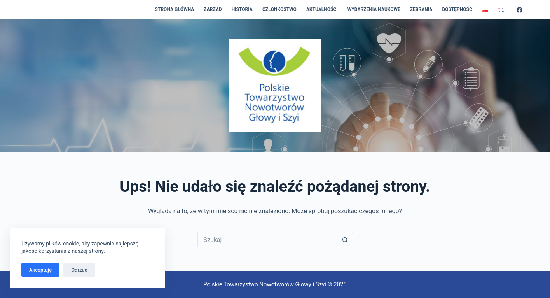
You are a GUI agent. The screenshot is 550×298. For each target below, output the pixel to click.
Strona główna (174, 9)
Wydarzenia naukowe (373, 9)
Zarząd (213, 9)
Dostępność (457, 9)
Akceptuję (40, 270)
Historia (242, 9)
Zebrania (421, 9)
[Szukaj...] (267, 239)
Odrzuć (79, 270)
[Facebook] (519, 10)
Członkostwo (279, 9)
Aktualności (322, 9)
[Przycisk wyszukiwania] (345, 239)
